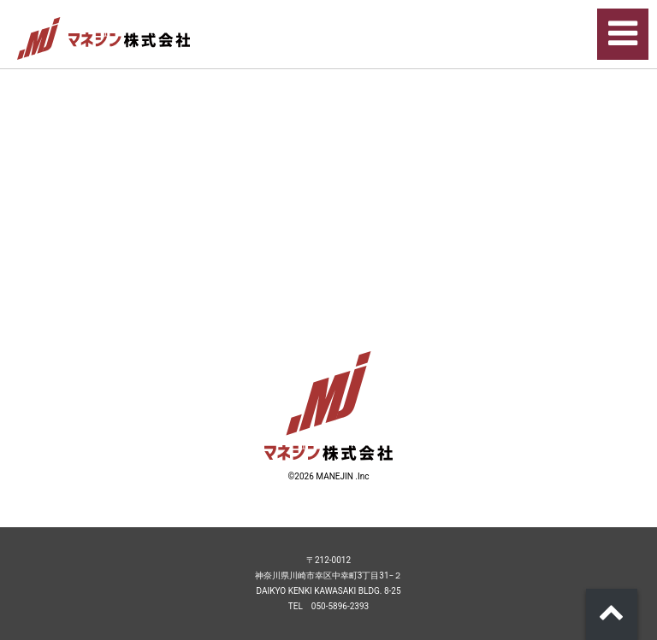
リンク (328, 113)
